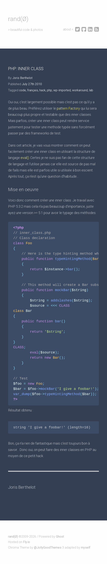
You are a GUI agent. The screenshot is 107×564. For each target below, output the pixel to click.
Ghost (60, 536)
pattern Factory (68, 108)
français (32, 90)
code (22, 90)
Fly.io (26, 542)
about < (68, 29)
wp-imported (62, 90)
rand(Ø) (18, 19)
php (49, 90)
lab (91, 90)
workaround (80, 90)
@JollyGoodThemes (47, 547)
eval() (25, 158)
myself (85, 547)
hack (42, 90)
